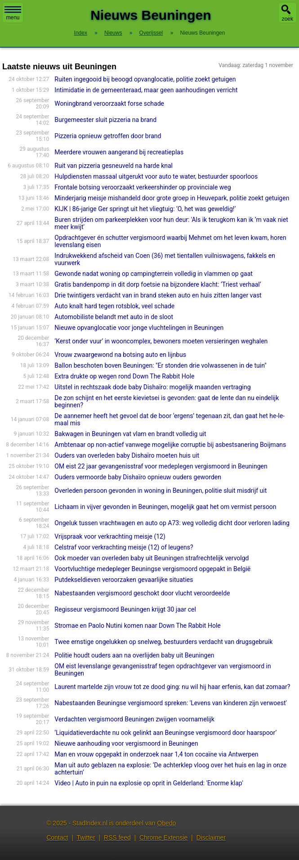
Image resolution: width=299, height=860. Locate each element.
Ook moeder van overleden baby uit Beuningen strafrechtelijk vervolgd (151, 558)
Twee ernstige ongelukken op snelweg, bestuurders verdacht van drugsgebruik (163, 641)
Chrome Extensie (163, 837)
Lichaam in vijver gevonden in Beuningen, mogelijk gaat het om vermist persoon (165, 506)
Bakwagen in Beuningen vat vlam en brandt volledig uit (130, 433)
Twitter (85, 837)
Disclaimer (211, 837)
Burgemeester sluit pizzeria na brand (105, 119)
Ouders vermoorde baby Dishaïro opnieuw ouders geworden (137, 477)
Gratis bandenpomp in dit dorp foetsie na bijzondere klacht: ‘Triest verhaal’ (157, 284)
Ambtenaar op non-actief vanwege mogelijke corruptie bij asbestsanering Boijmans (170, 444)
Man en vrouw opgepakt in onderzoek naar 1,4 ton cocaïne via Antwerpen (156, 754)
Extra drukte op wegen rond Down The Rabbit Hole (124, 376)
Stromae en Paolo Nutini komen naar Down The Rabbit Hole (137, 625)
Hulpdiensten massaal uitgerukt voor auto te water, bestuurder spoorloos (156, 176)
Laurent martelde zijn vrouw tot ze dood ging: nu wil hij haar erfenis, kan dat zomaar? (172, 686)
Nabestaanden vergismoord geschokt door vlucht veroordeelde (142, 593)
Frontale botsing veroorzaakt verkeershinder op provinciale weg (142, 187)
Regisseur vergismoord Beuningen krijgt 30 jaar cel (125, 609)
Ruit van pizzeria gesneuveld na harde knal (113, 165)
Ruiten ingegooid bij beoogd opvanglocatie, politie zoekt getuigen (145, 79)
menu (12, 13)
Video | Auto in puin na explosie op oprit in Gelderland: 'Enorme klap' (148, 783)
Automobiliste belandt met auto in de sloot (113, 316)
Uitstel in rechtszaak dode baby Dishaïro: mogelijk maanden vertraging (152, 387)
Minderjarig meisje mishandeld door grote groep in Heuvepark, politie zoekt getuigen (171, 198)
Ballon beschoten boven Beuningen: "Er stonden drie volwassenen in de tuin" (160, 365)
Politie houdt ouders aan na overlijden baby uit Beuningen (134, 655)
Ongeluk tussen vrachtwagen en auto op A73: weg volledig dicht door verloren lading (171, 523)
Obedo (166, 823)
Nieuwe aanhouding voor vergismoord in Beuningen (126, 743)
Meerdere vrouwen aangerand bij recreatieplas (118, 152)
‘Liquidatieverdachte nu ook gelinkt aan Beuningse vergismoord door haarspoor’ (165, 732)
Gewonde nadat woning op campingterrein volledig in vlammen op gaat (153, 273)
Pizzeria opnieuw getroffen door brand (107, 136)
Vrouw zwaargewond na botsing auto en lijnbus (120, 354)
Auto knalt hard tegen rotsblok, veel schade (114, 306)
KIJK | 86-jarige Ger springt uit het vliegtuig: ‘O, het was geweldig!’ (145, 208)
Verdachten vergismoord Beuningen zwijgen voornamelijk (134, 719)
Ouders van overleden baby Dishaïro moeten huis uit (126, 455)
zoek (287, 19)
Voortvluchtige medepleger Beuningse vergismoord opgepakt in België (152, 568)
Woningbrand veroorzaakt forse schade (109, 103)
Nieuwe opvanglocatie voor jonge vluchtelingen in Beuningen (138, 327)
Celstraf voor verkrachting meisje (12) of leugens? (123, 547)
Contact (57, 837)
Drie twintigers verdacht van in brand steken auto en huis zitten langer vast (157, 295)
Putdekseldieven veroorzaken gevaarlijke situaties (123, 579)
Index (80, 33)
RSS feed (117, 837)
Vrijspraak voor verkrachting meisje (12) (109, 536)
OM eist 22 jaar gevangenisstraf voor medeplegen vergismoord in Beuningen (160, 466)
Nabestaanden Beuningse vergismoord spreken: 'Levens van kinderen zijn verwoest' (170, 703)
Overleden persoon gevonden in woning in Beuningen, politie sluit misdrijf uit (160, 490)
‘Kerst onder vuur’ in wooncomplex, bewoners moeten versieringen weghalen (161, 341)
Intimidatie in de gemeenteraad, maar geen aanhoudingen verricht (145, 90)
